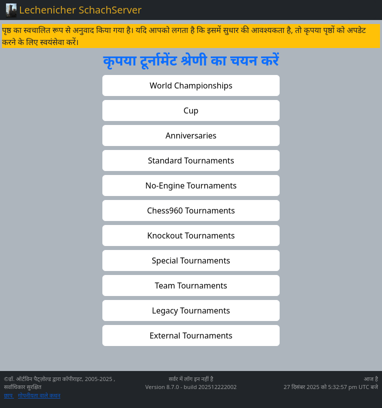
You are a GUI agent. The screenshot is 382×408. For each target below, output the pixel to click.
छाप (9, 395)
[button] (191, 85)
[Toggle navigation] (362, 10)
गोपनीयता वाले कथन (39, 395)
